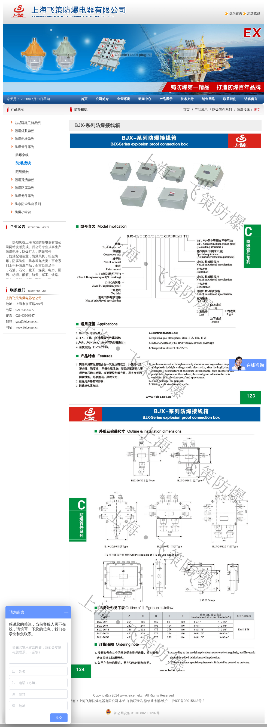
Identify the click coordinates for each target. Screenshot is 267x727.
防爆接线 (23, 163)
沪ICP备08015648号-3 (188, 701)
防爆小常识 (23, 212)
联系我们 (229, 99)
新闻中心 (144, 99)
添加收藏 (253, 13)
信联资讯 (136, 701)
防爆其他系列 (24, 179)
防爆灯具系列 (24, 130)
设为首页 (235, 13)
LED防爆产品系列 (28, 122)
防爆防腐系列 (24, 188)
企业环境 (123, 99)
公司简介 (102, 99)
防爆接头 (22, 171)
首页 (84, 99)
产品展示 (165, 99)
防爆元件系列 (24, 196)
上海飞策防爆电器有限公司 (89, 12)
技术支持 (187, 99)
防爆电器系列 (24, 139)
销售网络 (208, 99)
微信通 (149, 701)
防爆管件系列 (24, 147)
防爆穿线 (22, 155)
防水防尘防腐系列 (28, 204)
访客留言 (250, 99)
